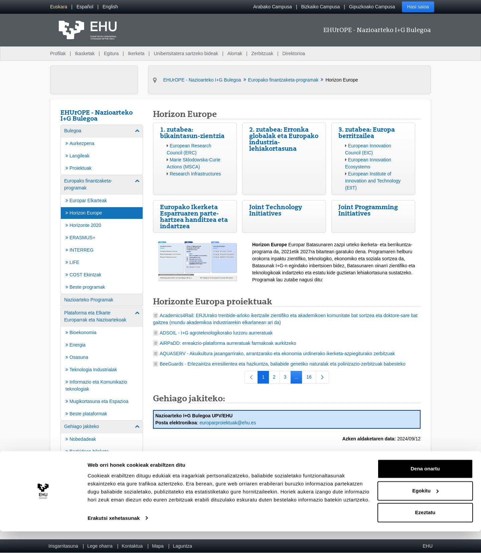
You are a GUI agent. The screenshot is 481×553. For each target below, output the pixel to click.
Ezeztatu (425, 534)
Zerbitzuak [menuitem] (262, 53)
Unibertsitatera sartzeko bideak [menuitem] (186, 53)
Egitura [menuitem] (111, 53)
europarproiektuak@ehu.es (227, 422)
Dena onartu (425, 491)
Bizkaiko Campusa (320, 6)
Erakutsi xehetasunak (114, 540)
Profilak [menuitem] (58, 53)
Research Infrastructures (195, 173)
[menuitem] (58, 7)
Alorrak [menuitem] (234, 53)
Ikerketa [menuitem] (136, 53)
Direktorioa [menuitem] (293, 53)
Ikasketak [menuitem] (85, 53)
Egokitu (425, 512)
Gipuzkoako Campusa (372, 6)
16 (311, 378)
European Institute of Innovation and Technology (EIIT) (372, 180)
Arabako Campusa (272, 6)
